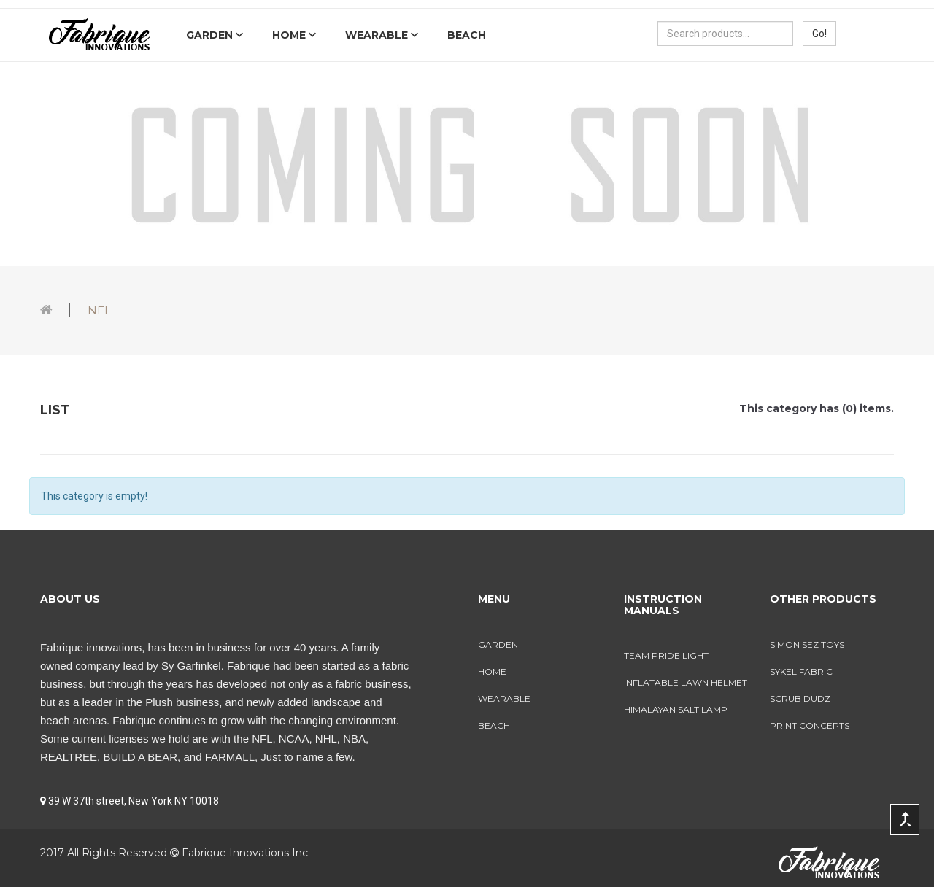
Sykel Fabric (801, 671)
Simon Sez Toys (807, 644)
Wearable (378, 35)
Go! (819, 33)
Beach (466, 35)
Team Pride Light (666, 655)
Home (290, 35)
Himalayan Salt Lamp (675, 709)
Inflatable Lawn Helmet (685, 682)
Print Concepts (809, 725)
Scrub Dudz (800, 698)
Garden (211, 35)
